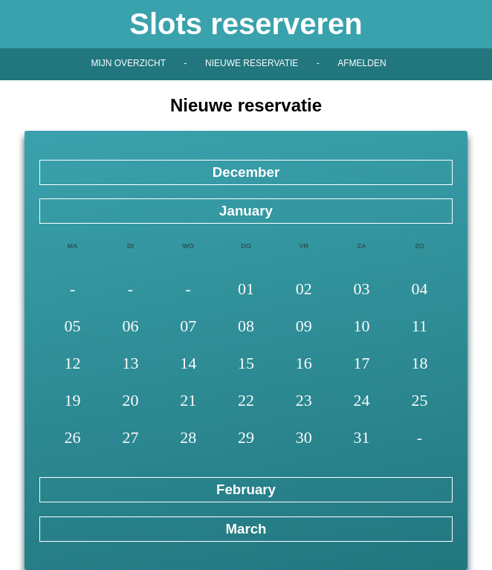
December (246, 172)
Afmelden (361, 63)
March (245, 529)
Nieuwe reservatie (251, 63)
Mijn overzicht (128, 63)
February (246, 489)
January (246, 210)
